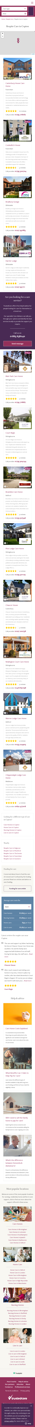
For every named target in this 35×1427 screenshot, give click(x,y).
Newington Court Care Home (17, 661)
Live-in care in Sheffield (17, 1364)
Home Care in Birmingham (17, 1275)
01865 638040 (17, 336)
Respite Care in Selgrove (12, 848)
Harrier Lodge (11, 260)
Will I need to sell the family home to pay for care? (17, 1119)
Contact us (9, 1387)
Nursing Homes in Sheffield (17, 1313)
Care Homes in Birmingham (17, 1229)
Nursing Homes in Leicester (17, 1321)
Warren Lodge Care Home (16, 718)
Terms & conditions (11, 1390)
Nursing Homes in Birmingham (17, 1310)
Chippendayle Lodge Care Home (16, 776)
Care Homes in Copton (11, 824)
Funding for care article (17, 888)
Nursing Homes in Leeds (17, 1316)
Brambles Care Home (14, 491)
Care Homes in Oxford (17, 1242)
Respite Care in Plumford (12, 850)
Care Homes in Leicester (17, 1232)
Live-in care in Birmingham (17, 1354)
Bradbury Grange (12, 201)
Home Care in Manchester (17, 1283)
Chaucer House (12, 605)
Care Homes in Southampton (17, 1234)
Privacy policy (25, 1390)
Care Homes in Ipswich (17, 1237)
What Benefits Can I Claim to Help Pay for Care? (17, 1074)
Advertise (20, 1384)
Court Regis (10, 432)
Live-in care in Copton (11, 832)
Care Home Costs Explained (17, 1028)
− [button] (2, 36)
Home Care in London (17, 1272)
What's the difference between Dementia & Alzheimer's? (14, 1163)
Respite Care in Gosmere (12, 858)
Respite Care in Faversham (13, 856)
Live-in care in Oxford (17, 1356)
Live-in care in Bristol (17, 1359)
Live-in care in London (17, 1351)
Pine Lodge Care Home (15, 548)
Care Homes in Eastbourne (17, 1240)
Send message (17, 343)
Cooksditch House (13, 145)
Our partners (9, 1384)
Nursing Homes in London (17, 1324)
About (28, 1384)
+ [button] (2, 33)
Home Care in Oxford (17, 1270)
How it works (11, 1381)
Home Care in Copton (11, 827)
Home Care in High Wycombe (17, 1280)
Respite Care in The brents (13, 853)
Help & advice (23, 1381)
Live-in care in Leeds (17, 1361)
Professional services (22, 1387)
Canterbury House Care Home (15, 84)
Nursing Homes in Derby (17, 1318)
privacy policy (9, 1421)
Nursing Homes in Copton (12, 830)
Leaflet (33, 54)
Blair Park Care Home (14, 376)
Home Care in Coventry (17, 1278)
